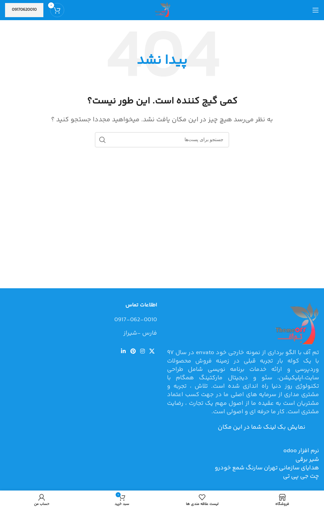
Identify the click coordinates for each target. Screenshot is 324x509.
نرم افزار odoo (301, 451)
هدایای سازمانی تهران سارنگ (281, 468)
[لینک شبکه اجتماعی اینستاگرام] (142, 351)
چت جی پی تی (301, 476)
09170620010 (24, 9)
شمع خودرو (229, 468)
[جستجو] (162, 139)
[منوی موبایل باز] (315, 10)
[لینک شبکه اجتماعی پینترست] (133, 351)
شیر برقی (307, 459)
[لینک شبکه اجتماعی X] (152, 351)
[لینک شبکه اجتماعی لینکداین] (123, 351)
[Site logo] (162, 10)
